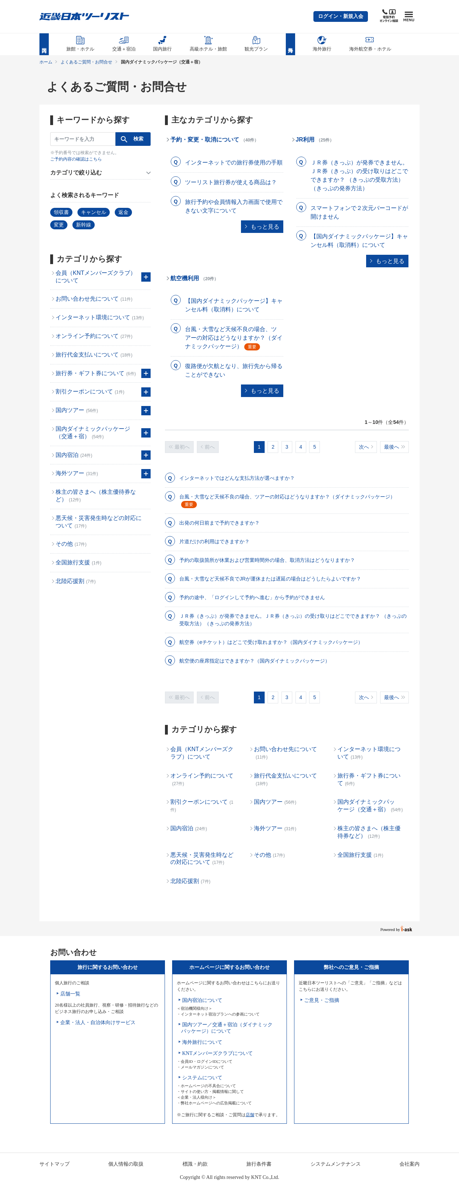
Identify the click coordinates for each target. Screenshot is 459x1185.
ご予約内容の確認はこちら (76, 159)
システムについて (202, 1077)
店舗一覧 (70, 994)
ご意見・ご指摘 (321, 1000)
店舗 (250, 1114)
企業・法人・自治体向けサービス (98, 1022)
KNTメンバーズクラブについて (217, 1053)
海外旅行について (202, 1042)
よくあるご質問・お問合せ (86, 61)
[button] (340, 16)
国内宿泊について (202, 1000)
